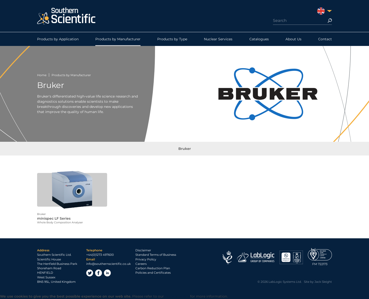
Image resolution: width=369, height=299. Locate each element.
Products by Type (172, 39)
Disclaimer (143, 250)
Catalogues (259, 39)
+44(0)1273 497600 (100, 254)
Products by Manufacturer (118, 39)
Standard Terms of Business (155, 254)
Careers (141, 264)
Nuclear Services (218, 39)
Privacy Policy (145, 259)
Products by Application (58, 39)
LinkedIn (107, 273)
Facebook (98, 273)
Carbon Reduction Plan (152, 268)
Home (41, 75)
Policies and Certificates (153, 272)
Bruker (184, 148)
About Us (293, 39)
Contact (325, 39)
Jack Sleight (323, 282)
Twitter (89, 273)
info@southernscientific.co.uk (108, 264)
